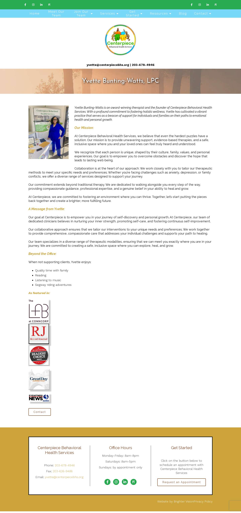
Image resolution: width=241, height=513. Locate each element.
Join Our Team (81, 13)
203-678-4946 (143, 65)
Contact (201, 13)
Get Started (132, 13)
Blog (183, 13)
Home (35, 13)
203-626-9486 (63, 472)
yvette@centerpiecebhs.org (108, 65)
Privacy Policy (203, 503)
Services (107, 13)
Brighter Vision (184, 503)
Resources (159, 13)
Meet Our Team (56, 13)
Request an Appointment (181, 483)
